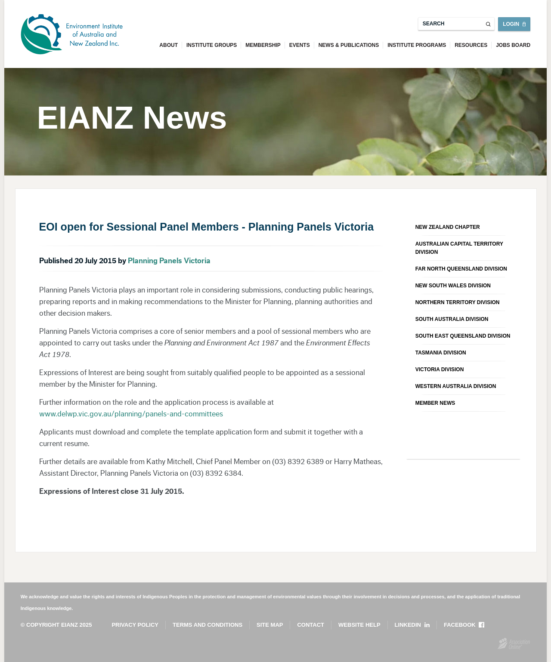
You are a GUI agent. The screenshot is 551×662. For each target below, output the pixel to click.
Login (511, 24)
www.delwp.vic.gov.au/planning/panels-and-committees (131, 414)
